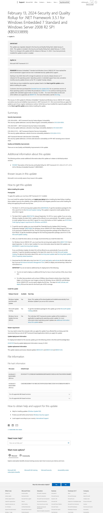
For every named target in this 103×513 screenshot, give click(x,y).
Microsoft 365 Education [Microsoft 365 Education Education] (42, 501)
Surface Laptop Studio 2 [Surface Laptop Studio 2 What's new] (10, 498)
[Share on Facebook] (9, 425)
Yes (56, 484)
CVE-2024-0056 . (59, 122)
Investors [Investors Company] (85, 504)
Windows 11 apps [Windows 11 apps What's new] (8, 512)
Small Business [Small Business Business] (54, 512)
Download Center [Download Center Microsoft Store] (25, 496)
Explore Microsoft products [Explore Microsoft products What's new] (10, 509)
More (55, 2)
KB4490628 (44, 208)
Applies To (11, 36)
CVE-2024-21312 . (55, 133)
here (20, 264)
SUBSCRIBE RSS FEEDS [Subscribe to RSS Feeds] (15, 429)
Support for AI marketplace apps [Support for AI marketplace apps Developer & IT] (74, 501)
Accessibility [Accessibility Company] (85, 509)
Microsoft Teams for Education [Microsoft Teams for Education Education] (43, 498)
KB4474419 (30, 216)
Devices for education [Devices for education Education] (41, 496)
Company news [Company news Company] (86, 498)
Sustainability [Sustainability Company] (86, 512)
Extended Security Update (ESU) (40, 88)
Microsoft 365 (29, 2)
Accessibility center (63, 470)
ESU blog (57, 95)
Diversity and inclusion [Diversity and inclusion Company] (88, 506)
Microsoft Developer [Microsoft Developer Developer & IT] (72, 496)
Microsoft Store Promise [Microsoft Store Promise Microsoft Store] (26, 509)
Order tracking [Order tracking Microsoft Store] (24, 504)
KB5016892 (28, 228)
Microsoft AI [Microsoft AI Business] (53, 493)
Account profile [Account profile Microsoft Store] (25, 493)
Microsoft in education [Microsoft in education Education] (41, 493)
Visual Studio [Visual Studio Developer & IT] (70, 512)
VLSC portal (42, 260)
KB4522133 (45, 90)
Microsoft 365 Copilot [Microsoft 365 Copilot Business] (55, 509)
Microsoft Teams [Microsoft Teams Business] (54, 506)
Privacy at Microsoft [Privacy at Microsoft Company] (87, 501)
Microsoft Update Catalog (33, 210)
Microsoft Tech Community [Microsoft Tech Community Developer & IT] (73, 504)
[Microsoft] (11, 2)
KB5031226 (49, 350)
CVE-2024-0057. (58, 128)
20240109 (11, 343)
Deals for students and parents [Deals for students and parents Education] (43, 510)
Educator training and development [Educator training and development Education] (41, 507)
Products (41, 2)
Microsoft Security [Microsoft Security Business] (55, 496)
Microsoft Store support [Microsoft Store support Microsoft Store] (26, 498)
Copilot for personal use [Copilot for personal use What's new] (10, 504)
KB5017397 (64, 242)
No (66, 484)
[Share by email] (16, 425)
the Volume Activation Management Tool (32, 262)
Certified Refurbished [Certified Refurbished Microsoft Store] (26, 506)
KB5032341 (39, 350)
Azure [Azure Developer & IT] (69, 493)
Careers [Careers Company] (85, 493)
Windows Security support (41, 415)
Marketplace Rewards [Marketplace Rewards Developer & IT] (72, 509)
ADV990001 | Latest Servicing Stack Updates (25, 246)
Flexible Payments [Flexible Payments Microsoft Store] (25, 512)
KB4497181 (33, 95)
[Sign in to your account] (96, 2)
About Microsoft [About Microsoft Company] (86, 496)
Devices (49, 2)
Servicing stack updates (48, 254)
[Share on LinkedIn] (12, 425)
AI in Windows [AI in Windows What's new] (8, 506)
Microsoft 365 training (30, 470)
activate (57, 260)
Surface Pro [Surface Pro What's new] (7, 493)
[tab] (13, 455)
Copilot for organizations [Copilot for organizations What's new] (10, 501)
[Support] (21, 2)
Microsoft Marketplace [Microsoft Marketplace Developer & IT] (72, 506)
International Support (42, 418)
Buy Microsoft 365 (64, 2)
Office (35, 2)
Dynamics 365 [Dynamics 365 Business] (54, 498)
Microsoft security (46, 470)
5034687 (15, 165)
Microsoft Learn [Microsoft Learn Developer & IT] (71, 498)
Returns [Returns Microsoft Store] (23, 501)
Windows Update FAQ (34, 411)
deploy (50, 260)
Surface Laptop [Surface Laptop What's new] (8, 496)
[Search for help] (91, 2)
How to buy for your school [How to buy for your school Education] (42, 504)
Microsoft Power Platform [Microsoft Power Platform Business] (56, 504)
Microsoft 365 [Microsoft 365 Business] (54, 501)
